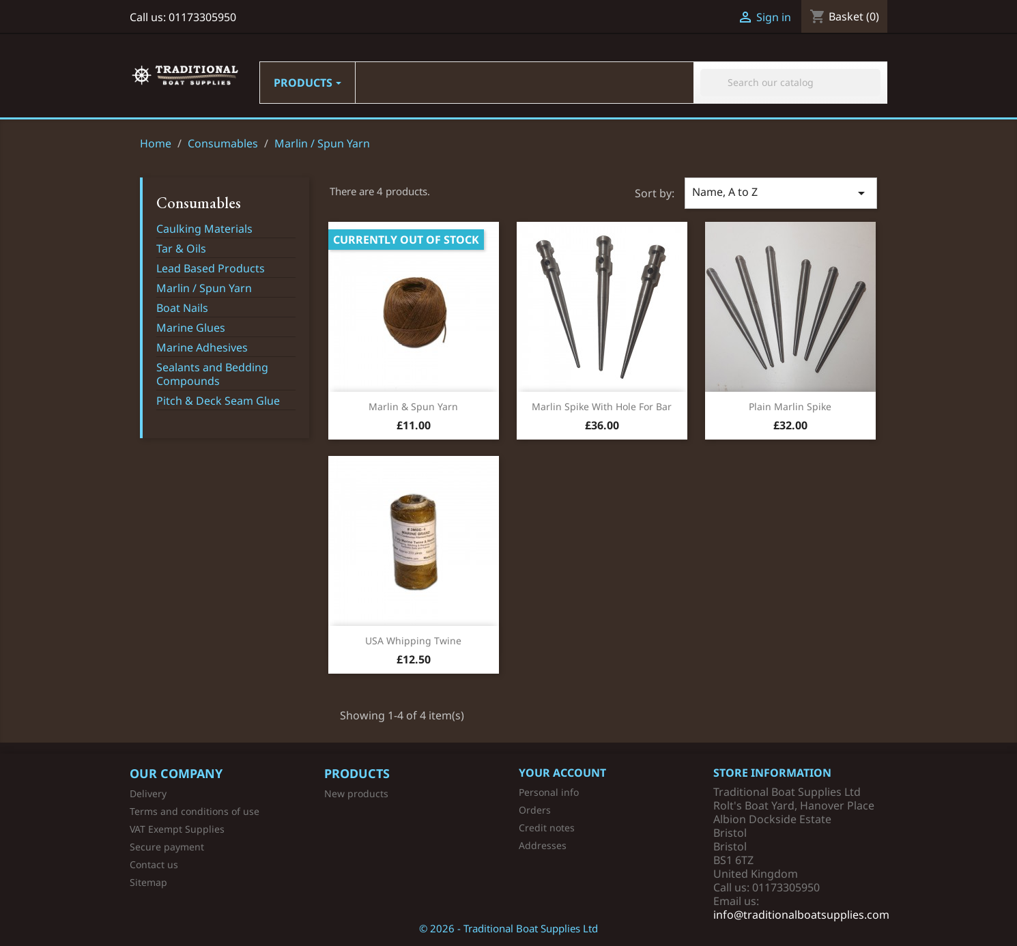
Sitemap (148, 882)
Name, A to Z (781, 192)
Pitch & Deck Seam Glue (218, 401)
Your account (562, 772)
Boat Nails (182, 308)
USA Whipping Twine (413, 640)
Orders (535, 809)
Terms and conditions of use (194, 811)
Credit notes (547, 827)
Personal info (549, 792)
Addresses (543, 845)
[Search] (790, 82)
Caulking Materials (204, 229)
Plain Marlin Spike (790, 406)
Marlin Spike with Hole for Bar (602, 406)
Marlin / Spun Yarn (204, 288)
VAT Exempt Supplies (177, 828)
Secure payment (167, 846)
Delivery (148, 793)
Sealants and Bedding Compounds (212, 374)
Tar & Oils (181, 249)
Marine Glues (190, 328)
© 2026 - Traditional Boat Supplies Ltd (508, 928)
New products (356, 793)
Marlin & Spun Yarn (413, 406)
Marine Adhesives (202, 348)
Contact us (154, 864)
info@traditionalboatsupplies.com (801, 914)
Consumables (198, 202)
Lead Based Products (210, 268)
